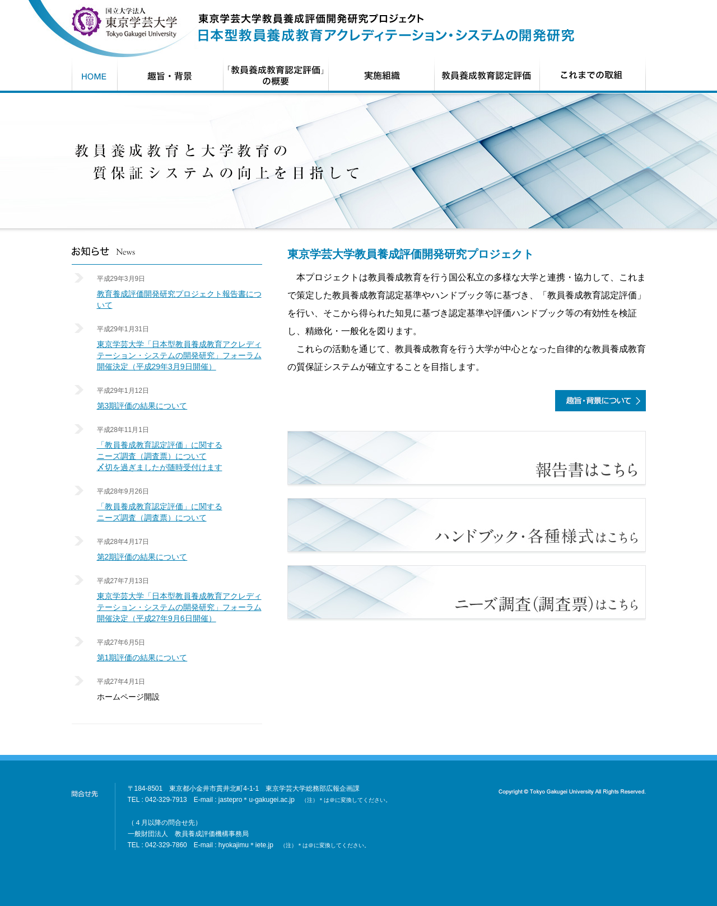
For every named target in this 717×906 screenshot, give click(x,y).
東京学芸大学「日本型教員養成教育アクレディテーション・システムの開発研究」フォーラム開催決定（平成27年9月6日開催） (179, 607)
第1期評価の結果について (142, 657)
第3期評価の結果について (142, 405)
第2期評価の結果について (142, 556)
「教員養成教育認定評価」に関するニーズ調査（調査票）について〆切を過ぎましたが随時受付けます (159, 456)
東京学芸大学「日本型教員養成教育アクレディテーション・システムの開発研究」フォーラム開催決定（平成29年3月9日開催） (179, 355)
